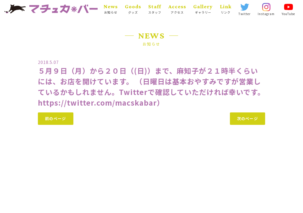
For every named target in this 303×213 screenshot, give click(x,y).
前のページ (55, 118)
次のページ (247, 118)
